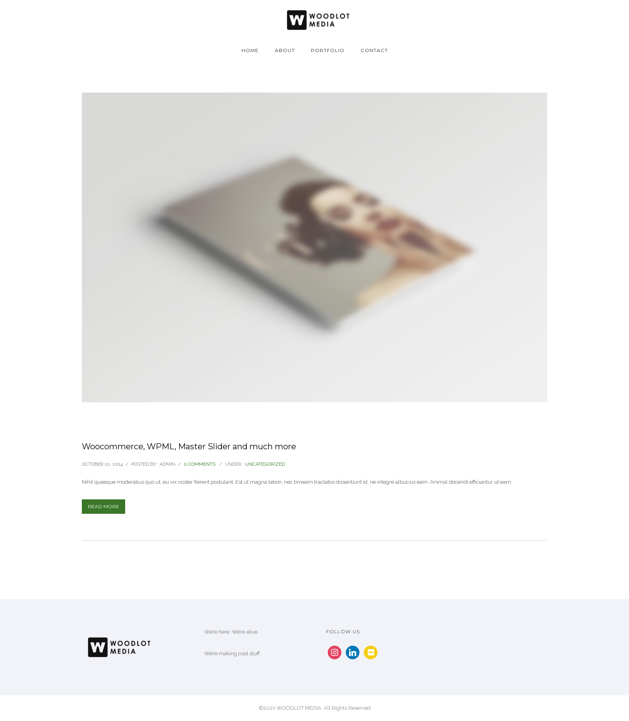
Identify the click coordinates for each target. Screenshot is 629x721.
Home (250, 50)
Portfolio (328, 50)
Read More (103, 506)
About (285, 50)
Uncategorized (265, 464)
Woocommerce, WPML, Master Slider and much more (189, 446)
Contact (374, 50)
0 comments (199, 464)
